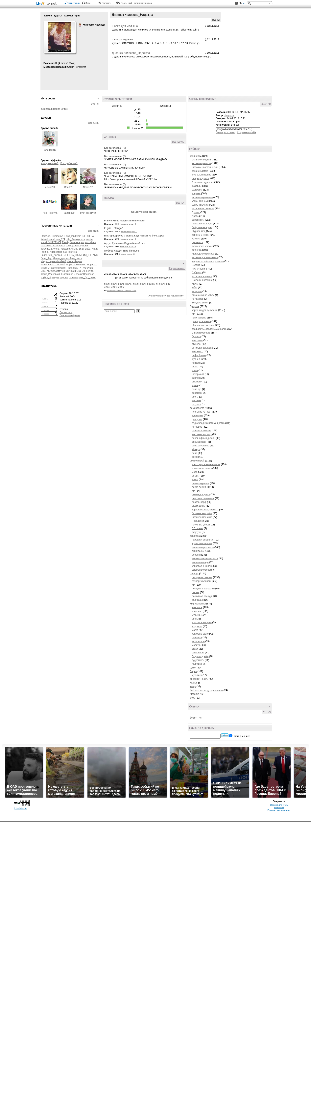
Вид (242, 4)
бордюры (197, 393)
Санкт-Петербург (76, 67)
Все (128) (93, 231)
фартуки (196, 532)
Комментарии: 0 (128, 224)
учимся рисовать (201, 332)
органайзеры (199, 441)
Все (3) (216, 19)
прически (197, 637)
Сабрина (197, 272)
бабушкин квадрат (202, 227)
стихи (195, 648)
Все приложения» (175, 296)
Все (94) (180, 202)
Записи (47, 15)
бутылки (196, 336)
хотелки (196, 238)
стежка (195, 592)
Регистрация (74, 3)
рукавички (197, 242)
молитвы (197, 645)
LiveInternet (47, 4)
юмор (193, 686)
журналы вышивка (202, 543)
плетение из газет (201, 411)
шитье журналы (200, 483)
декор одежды (199, 487)
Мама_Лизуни (74, 261)
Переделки (198, 520)
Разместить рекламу (278, 810)
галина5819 (50, 150)
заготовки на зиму (202, 434)
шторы (195, 475)
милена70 (68, 213)
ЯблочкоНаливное (84, 274)
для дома (197, 419)
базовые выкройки (202, 513)
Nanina (89, 239)
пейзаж (196, 362)
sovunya (70, 245)
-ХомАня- (46, 236)
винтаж (196, 378)
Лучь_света (75, 258)
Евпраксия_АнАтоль (52, 255)
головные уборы (201, 524)
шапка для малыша (125, 26)
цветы (195, 396)
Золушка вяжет (200, 302)
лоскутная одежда (202, 596)
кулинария (197, 415)
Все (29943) (178, 141)
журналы (197, 359)
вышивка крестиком (203, 547)
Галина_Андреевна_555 (54, 252)
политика (197, 663)
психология (198, 652)
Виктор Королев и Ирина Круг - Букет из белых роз (134, 235)
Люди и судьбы (200, 656)
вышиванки (198, 551)
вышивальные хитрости (205, 558)
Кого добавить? (69, 163)
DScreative (57, 236)
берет (193, 717)
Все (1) (267, 711)
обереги (196, 554)
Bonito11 (69, 187)
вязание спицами (201, 159)
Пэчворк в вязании (202, 280)
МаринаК (92, 264)
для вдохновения (201, 321)
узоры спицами (200, 201)
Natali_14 (46, 242)
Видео (193, 671)
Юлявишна (67, 274)
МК (193, 314)
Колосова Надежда (80, 25)
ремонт (196, 457)
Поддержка (236, 3)
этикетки (196, 344)
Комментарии (72, 15)
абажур (196, 449)
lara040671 (47, 245)
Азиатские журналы (203, 182)
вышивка (46, 109)
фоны (195, 366)
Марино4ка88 (48, 267)
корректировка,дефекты (205, 509)
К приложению (177, 268)
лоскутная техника (202, 577)
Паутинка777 (74, 267)
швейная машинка (202, 517)
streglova (229, 115)
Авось (124, 3)
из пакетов (197, 298)
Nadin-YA (88, 187)
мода (194, 472)
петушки (196, 404)
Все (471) (266, 104)
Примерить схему (225, 132)
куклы (195, 479)
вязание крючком (201, 163)
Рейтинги (106, 3)
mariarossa (59, 245)
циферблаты (199, 355)
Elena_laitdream (72, 236)
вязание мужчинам (202, 197)
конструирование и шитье (206, 464)
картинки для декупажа (204, 310)
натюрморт (198, 374)
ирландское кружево (203, 253)
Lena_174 (59, 239)
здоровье (197, 611)
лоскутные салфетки (203, 588)
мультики (197, 675)
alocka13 (50, 187)
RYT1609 (56, 242)
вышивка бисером (202, 569)
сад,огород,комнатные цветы (208, 423)
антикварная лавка (202, 347)
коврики (196, 193)
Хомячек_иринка (64, 271)
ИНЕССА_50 (71, 255)
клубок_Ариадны (50, 277)
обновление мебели (203, 325)
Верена (196, 265)
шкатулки (197, 381)
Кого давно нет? (50, 163)
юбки (194, 287)
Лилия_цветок (61, 258)
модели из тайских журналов (208, 261)
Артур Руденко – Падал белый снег (125, 243)
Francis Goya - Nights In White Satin (124, 220)
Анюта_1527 (77, 248)
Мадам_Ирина (49, 261)
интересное (198, 641)
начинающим (199, 317)
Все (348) (93, 123)
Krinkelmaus (47, 239)
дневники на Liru (199, 679)
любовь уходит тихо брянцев (121, 250)
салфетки (197, 189)
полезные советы (201, 430)
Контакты (279, 807)
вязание (55, 109)
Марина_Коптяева (76, 264)
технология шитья (202, 468)
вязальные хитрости (203, 208)
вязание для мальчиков (205, 257)
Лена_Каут (47, 258)
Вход (87, 3)
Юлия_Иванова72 (50, 274)
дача (194, 453)
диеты (195, 618)
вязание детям (200, 171)
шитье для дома (201, 494)
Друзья (58, 15)
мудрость (197, 626)
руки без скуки (88, 213)
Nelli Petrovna (50, 213)
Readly (65, 242)
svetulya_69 (81, 245)
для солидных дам (202, 223)
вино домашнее (200, 445)
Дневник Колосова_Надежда (131, 52)
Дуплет (196, 212)
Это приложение (156, 296)
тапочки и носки (200, 235)
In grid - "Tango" (113, 228)
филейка (197, 250)
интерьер (197, 426)
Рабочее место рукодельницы (206, 690)
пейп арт (196, 389)
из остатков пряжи (202, 276)
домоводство (197, 408)
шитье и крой (197, 460)
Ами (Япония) (199, 268)
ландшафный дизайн (203, 438)
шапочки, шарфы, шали (205, 167)
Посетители (66, 312)
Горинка (72, 252)
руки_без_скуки (87, 277)
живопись (197, 607)
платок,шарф (199, 502)
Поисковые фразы (70, 315)
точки (195, 370)
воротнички (198, 219)
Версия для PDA (279, 805)
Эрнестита (87, 271)
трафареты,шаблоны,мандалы (209, 329)
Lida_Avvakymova (75, 239)
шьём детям (198, 505)
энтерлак (197, 291)
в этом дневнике (241, 736)
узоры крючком (200, 204)
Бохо (192, 697)
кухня (195, 385)
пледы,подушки (200, 178)
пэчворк (194, 573)
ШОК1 (77, 271)
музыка (196, 615)
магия (195, 630)
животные (197, 340)
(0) (124, 148)
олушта (64, 277)
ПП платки (197, 528)
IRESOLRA (88, 236)
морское (196, 400)
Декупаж (194, 306)
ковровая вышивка (202, 566)
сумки (193, 667)
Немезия (61, 267)
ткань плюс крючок (202, 246)
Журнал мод (198, 231)
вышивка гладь (200, 562)
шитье (64, 109)
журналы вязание (201, 174)
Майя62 (61, 261)
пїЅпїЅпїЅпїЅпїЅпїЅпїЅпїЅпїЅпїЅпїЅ (121, 291)
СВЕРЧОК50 (48, 271)
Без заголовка (112, 148)
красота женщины (202, 622)
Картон (194, 682)
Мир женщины (198, 603)
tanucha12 (46, 248)
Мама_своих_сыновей (53, 264)
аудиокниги (198, 660)
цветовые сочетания (203, 498)
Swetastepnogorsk (80, 242)
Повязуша (87, 267)
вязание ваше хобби (203, 295)
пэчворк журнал (122, 39)
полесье (73, 277)
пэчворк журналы (201, 581)
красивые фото (200, 633)
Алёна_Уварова (61, 248)
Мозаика (194, 694)
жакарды (197, 186)
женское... (197, 351)
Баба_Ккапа (91, 248)
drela (93, 242)
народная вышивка (202, 539)
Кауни (195, 283)
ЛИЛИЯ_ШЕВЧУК (88, 255)
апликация (197, 600)
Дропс (195, 216)
